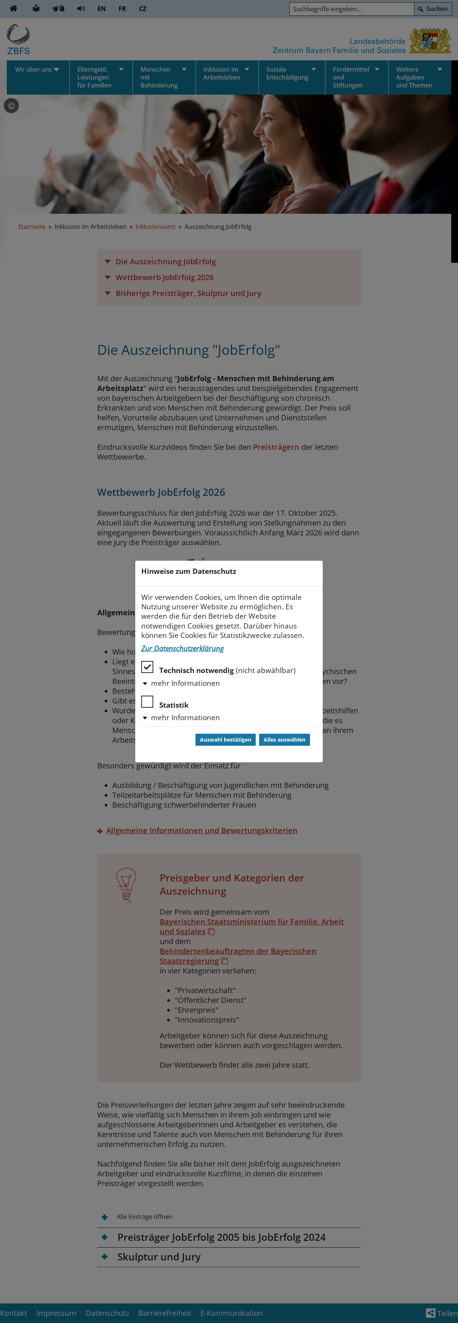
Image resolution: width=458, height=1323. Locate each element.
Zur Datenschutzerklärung (182, 648)
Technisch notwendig (218, 668)
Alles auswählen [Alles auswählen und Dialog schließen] (284, 739)
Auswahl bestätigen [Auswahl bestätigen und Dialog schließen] (225, 739)
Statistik (165, 703)
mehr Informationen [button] (185, 683)
